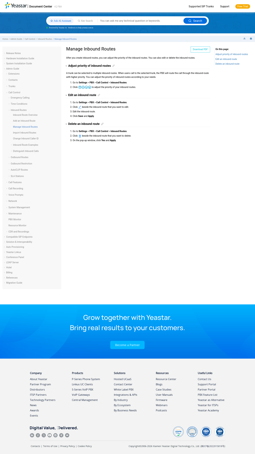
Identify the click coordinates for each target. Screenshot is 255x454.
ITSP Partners (38, 395)
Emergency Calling (20, 97)
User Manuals (164, 395)
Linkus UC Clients (82, 384)
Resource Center (166, 379)
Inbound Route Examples (25, 145)
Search (195, 20)
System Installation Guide (19, 63)
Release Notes (13, 53)
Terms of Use (50, 446)
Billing (9, 272)
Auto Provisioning (15, 247)
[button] (5, 53)
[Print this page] (251, 39)
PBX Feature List (207, 395)
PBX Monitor (14, 219)
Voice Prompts (15, 195)
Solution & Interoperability (19, 242)
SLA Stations (17, 176)
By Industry (121, 400)
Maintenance (15, 213)
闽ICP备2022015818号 (212, 446)
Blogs (159, 384)
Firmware (161, 400)
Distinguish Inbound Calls (26, 151)
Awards (34, 410)
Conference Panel (15, 257)
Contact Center (123, 384)
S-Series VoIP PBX (82, 389)
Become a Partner (127, 345)
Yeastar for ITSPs (208, 405)
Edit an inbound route (226, 59)
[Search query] (140, 21)
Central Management (85, 400)
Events (34, 415)
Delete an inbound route (227, 64)
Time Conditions (19, 104)
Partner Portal (206, 389)
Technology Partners (42, 400)
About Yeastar (38, 379)
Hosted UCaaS (122, 379)
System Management (19, 207)
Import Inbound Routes (24, 132)
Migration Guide (14, 282)
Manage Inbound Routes (65, 39)
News (33, 405)
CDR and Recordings (18, 231)
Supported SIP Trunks (201, 6)
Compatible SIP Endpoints (19, 237)
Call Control (30, 39)
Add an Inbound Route (24, 120)
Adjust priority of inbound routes (231, 54)
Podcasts (161, 410)
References (12, 277)
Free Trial (242, 6)
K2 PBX (58, 6)
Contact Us (204, 379)
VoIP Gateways (81, 395)
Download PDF (200, 49)
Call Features (15, 182)
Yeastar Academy (208, 410)
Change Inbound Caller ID (26, 138)
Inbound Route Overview (25, 115)
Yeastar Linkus (13, 252)
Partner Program (40, 384)
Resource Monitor (17, 225)
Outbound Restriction (21, 163)
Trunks (11, 86)
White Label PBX (124, 389)
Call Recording (15, 188)
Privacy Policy (67, 446)
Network (12, 201)
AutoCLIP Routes (19, 169)
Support (224, 6)
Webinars (162, 405)
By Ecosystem (122, 405)
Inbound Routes (45, 39)
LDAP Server (12, 262)
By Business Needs (125, 410)
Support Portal (207, 384)
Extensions (14, 73)
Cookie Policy (85, 446)
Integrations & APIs (125, 395)
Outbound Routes (19, 157)
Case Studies (163, 389)
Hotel (9, 267)
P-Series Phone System (86, 379)
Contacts (13, 80)
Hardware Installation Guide (20, 58)
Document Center (40, 6)
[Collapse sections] (245, 39)
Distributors (37, 389)
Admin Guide (16, 39)
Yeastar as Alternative (211, 400)
